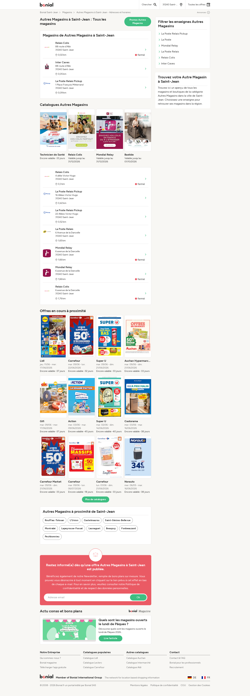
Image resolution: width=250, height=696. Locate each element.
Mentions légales (139, 685)
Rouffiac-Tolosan (54, 520)
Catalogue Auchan (135, 658)
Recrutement (177, 667)
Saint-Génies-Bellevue (117, 520)
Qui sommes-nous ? (50, 658)
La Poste (164, 39)
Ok (138, 597)
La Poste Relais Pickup (173, 33)
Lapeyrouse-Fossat (72, 528)
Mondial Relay (168, 45)
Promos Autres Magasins (137, 21)
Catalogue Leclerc (92, 662)
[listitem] (53, 136)
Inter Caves (166, 63)
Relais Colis (166, 57)
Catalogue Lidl (90, 658)
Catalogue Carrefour (93, 667)
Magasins (67, 12)
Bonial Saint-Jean (49, 12)
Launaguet (94, 528)
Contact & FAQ (177, 658)
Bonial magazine (48, 662)
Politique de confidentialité (164, 685)
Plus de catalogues (95, 499)
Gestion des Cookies (199, 685)
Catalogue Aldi (133, 667)
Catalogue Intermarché (138, 662)
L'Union (74, 520)
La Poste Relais (168, 51)
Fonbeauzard (128, 528)
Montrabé (50, 528)
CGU (183, 685)
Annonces (203, 12)
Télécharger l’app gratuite (53, 667)
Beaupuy (111, 528)
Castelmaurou (91, 520)
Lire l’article (110, 638)
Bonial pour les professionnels (185, 662)
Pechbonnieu (52, 536)
